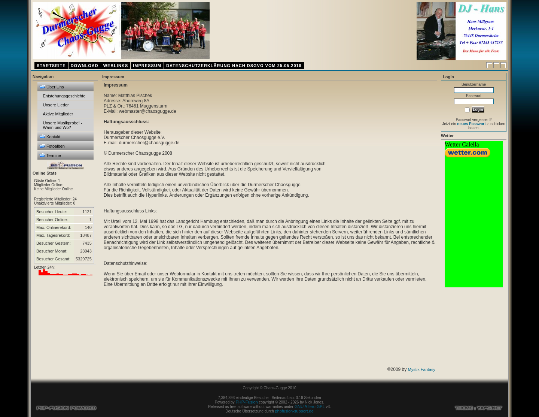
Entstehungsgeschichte (64, 96)
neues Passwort (471, 124)
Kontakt (49, 136)
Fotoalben (52, 145)
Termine (50, 155)
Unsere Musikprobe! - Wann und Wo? (62, 125)
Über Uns (51, 86)
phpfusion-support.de (294, 411)
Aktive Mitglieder (58, 114)
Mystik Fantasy (421, 369)
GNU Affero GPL (310, 406)
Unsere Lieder (56, 105)
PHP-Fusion (246, 402)
